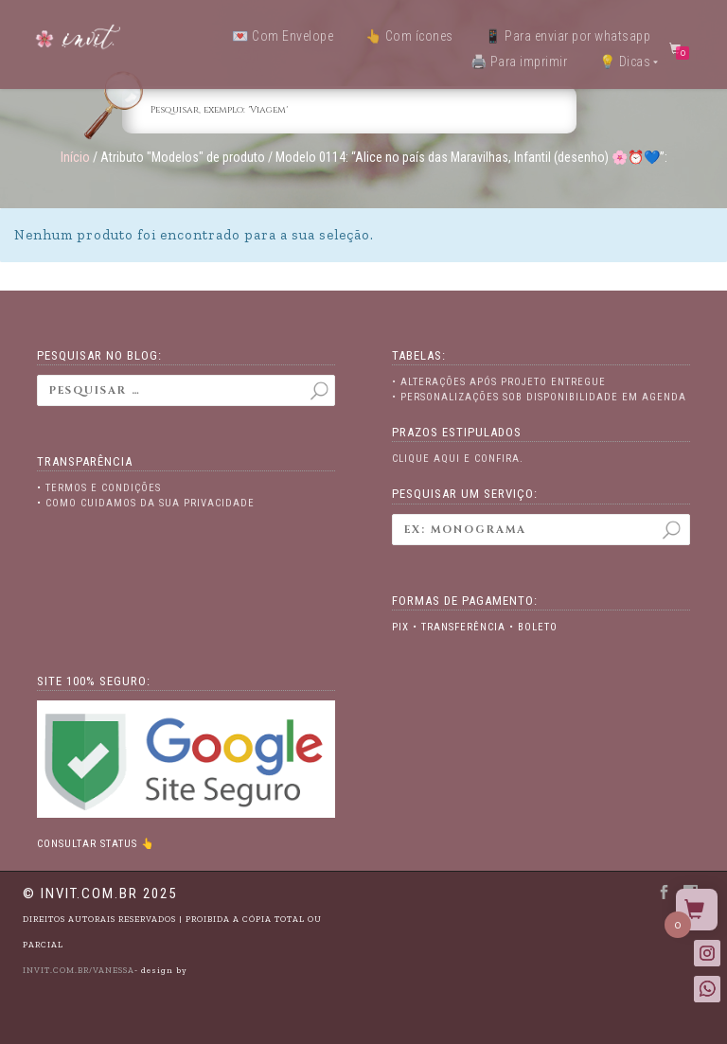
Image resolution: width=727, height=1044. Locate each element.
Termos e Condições (103, 488)
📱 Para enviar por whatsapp (567, 36)
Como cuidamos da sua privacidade (150, 503)
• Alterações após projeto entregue (499, 382)
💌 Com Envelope (282, 36)
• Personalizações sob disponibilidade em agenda (539, 397)
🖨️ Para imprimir (519, 61)
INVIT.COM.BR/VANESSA (78, 970)
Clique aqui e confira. (457, 458)
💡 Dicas (625, 61)
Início (75, 157)
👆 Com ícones (409, 36)
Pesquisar (671, 536)
